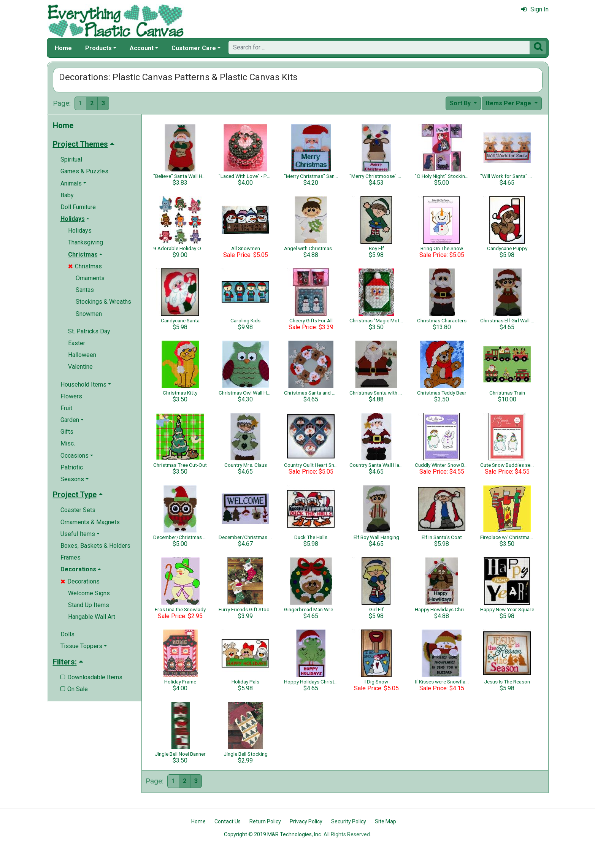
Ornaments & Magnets (90, 522)
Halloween (82, 354)
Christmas (85, 266)
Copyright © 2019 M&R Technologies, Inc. (273, 834)
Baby (67, 195)
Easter (76, 343)
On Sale (74, 689)
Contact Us (227, 821)
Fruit (66, 408)
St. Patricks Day (89, 331)
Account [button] (142, 48)
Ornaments (90, 278)
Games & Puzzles (84, 171)
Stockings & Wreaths (103, 301)
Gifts (66, 431)
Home (63, 48)
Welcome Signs (89, 593)
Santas (85, 289)
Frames (70, 557)
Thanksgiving (85, 242)
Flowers (71, 396)
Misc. (67, 443)
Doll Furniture (78, 207)
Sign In (535, 9)
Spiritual (71, 159)
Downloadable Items (91, 677)
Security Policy (348, 821)
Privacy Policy (306, 821)
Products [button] (98, 48)
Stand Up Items (88, 605)
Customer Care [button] (193, 48)
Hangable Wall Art (91, 616)
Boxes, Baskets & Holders (95, 545)
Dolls (67, 634)
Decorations (80, 581)
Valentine (80, 366)
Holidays (80, 230)
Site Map (385, 821)
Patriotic (71, 467)
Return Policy (265, 821)
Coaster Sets (77, 510)
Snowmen (89, 313)
